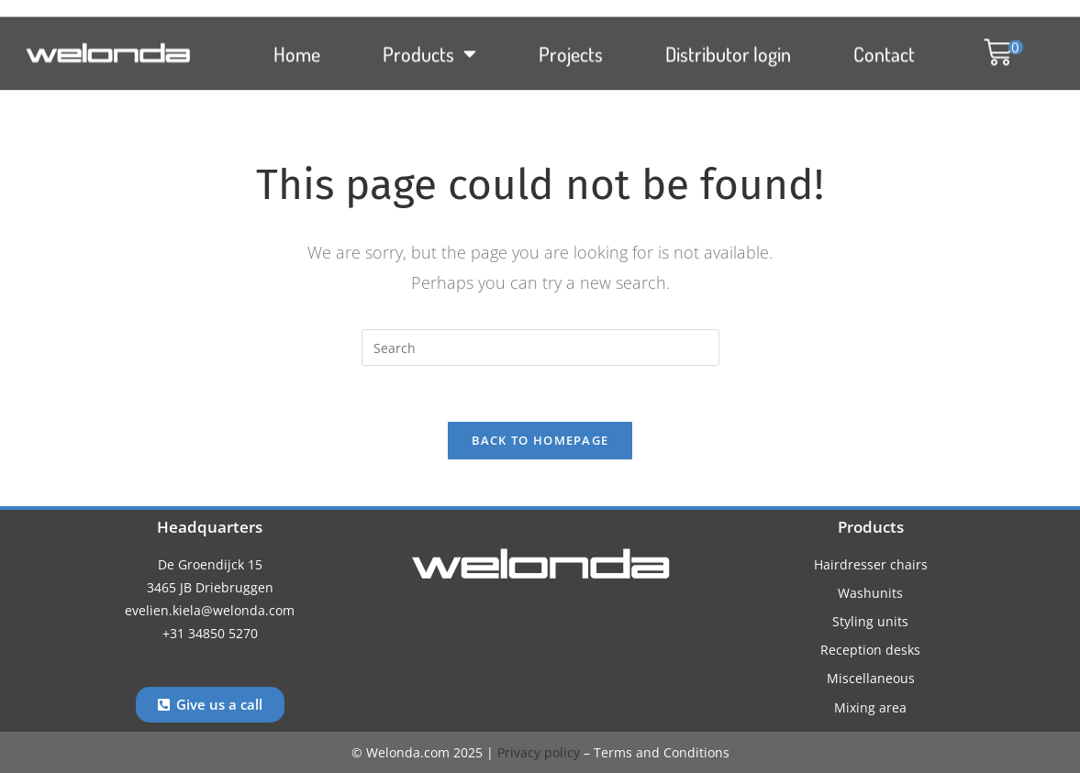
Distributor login (728, 46)
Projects (571, 46)
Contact (884, 46)
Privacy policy (538, 752)
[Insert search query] (540, 347)
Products (429, 46)
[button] (994, 45)
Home (296, 46)
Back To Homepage (540, 440)
